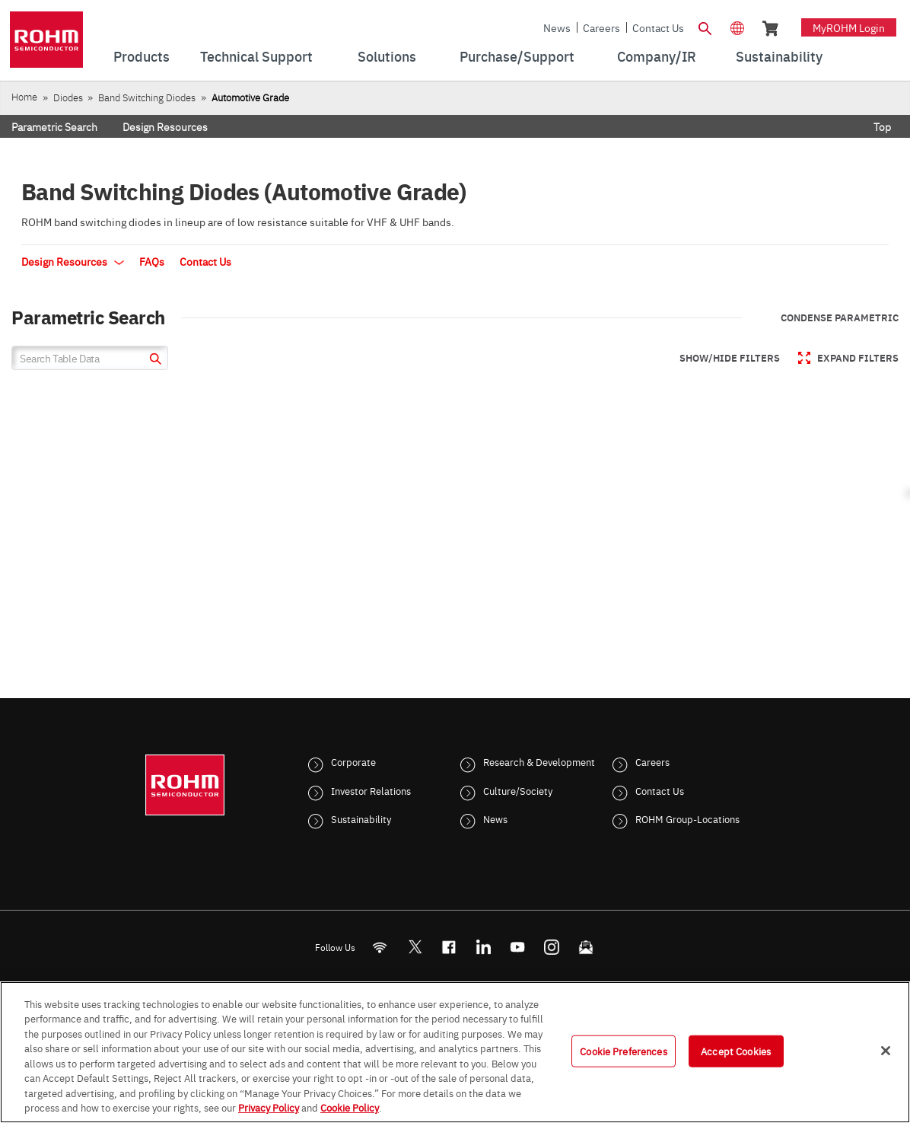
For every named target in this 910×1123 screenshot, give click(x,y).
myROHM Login (849, 27)
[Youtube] (517, 946)
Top (882, 126)
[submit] (153, 360)
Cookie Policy (349, 1107)
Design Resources (165, 126)
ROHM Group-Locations (687, 818)
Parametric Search (54, 126)
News (557, 27)
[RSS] (380, 946)
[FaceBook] (449, 946)
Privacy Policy (268, 1107)
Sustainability (361, 818)
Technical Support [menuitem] (256, 55)
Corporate (353, 761)
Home (24, 96)
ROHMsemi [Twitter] (415, 946)
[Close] (885, 1050)
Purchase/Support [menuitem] (517, 55)
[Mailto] (586, 946)
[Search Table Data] (89, 358)
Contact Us (658, 27)
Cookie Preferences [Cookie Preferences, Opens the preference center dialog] (623, 1051)
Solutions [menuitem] (387, 55)
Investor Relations (371, 790)
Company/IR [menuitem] (656, 55)
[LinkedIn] (483, 946)
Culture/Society (517, 790)
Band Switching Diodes (147, 97)
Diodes (68, 97)
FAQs (151, 261)
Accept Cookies (736, 1051)
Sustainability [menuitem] (779, 55)
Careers (601, 27)
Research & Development (539, 761)
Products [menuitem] (141, 55)
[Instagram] (552, 946)
